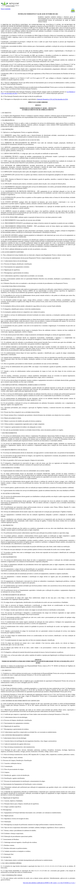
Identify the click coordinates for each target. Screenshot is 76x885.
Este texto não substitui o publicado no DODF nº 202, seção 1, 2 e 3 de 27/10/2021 (49, 883)
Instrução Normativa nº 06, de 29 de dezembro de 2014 (52, 99)
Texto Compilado (5, 9)
